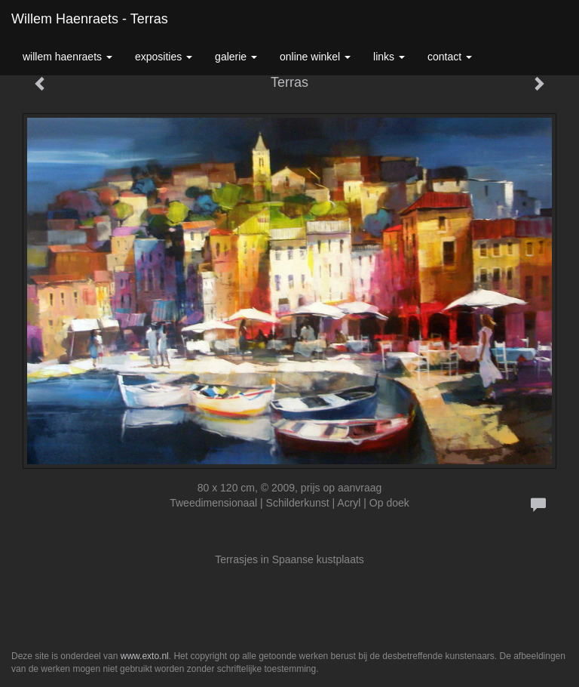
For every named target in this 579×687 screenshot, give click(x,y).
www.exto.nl (145, 656)
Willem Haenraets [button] (67, 57)
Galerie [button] (236, 57)
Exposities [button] (163, 57)
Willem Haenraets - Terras (89, 18)
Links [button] (389, 57)
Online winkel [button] (315, 57)
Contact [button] (449, 57)
